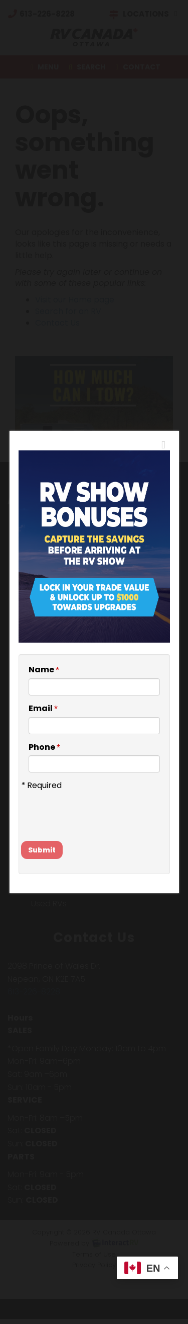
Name (44, 669)
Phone (44, 747)
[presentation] (79, 807)
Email (43, 708)
